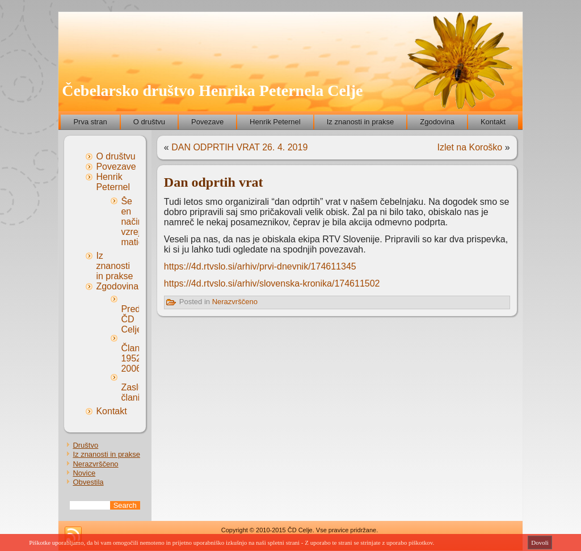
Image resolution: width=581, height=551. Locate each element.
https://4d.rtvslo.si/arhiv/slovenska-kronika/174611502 (272, 283)
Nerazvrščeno (95, 464)
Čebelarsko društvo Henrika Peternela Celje (212, 90)
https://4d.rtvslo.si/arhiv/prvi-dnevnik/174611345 (260, 266)
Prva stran (90, 121)
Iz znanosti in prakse (360, 121)
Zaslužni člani (138, 392)
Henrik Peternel (275, 121)
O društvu (149, 121)
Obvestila (88, 482)
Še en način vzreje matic (133, 221)
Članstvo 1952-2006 (138, 358)
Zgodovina (437, 121)
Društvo (85, 445)
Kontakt (493, 121)
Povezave (207, 121)
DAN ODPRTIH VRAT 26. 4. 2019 (239, 147)
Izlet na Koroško (470, 147)
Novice (84, 473)
